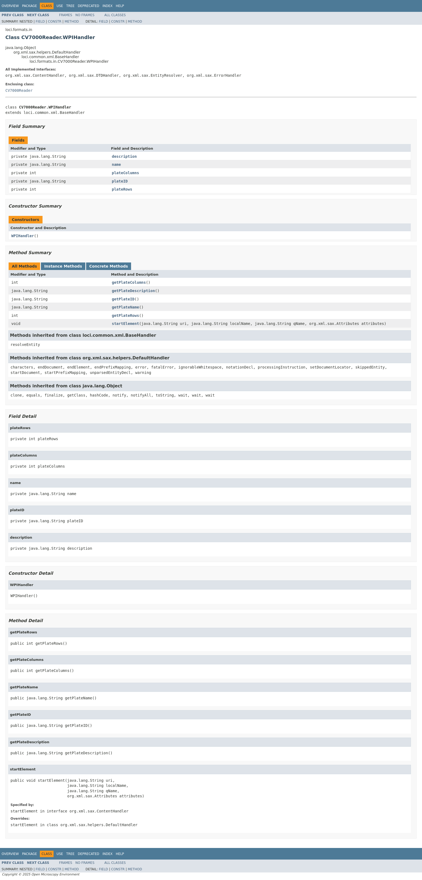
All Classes (115, 15)
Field (40, 21)
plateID (120, 181)
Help (120, 6)
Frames (65, 15)
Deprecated (88, 6)
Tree (70, 6)
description (124, 156)
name (116, 164)
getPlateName (125, 307)
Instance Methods (63, 266)
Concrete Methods (108, 266)
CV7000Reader (19, 90)
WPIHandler (22, 236)
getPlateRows (125, 315)
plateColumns (125, 173)
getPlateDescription (133, 291)
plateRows (122, 189)
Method (72, 21)
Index (108, 6)
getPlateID (123, 299)
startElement (125, 323)
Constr (54, 21)
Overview (10, 6)
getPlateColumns (129, 282)
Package (29, 6)
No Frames (84, 15)
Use (60, 6)
